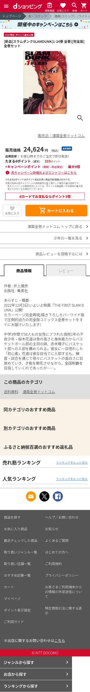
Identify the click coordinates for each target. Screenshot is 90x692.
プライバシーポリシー (62, 575)
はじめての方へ (57, 552)
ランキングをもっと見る (72, 462)
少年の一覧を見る (68, 238)
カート (9, 586)
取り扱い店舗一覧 (17, 563)
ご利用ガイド (14, 621)
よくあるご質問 (57, 540)
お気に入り (12, 213)
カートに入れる (56, 210)
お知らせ (52, 528)
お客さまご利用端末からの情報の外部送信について (63, 591)
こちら (59, 640)
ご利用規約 (53, 563)
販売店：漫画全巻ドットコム (61, 135)
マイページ (12, 598)
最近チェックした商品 (20, 540)
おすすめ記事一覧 (17, 575)
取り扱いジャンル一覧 (20, 552)
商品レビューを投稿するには (59, 254)
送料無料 (11, 391)
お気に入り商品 (15, 528)
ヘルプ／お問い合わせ (62, 517)
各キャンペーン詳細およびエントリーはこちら (44, 172)
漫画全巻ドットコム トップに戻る (55, 226)
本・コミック (37, 16)
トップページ (11, 16)
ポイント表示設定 (17, 610)
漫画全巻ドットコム (39, 391)
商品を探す (12, 517)
